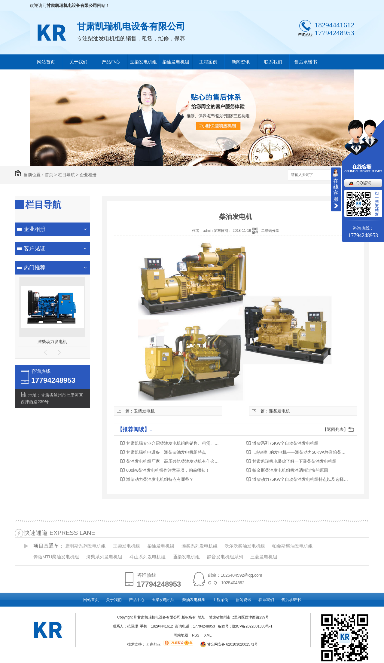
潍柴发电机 (279, 411)
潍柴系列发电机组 (199, 545)
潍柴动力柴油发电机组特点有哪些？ (160, 479)
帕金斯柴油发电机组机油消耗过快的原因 (290, 470)
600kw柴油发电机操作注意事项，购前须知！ (168, 470)
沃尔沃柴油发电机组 (244, 545)
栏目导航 (66, 174)
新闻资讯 (241, 61)
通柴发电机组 (186, 556)
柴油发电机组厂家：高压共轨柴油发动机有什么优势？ (174, 461)
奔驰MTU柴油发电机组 (56, 556)
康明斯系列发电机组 (85, 545)
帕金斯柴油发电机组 (292, 545)
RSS (196, 635)
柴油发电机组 (175, 61)
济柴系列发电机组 (104, 556)
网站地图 (181, 635)
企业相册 (88, 174)
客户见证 (34, 248)
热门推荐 (34, 268)
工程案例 (208, 61)
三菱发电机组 (263, 556)
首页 (49, 174)
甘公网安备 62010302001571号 (227, 644)
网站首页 (46, 61)
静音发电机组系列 (225, 556)
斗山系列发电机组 (148, 556)
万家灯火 (153, 644)
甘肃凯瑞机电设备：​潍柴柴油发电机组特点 (166, 452)
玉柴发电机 (144, 411)
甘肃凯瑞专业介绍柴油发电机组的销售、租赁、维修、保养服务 (174, 443)
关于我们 (78, 61)
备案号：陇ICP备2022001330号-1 (245, 626)
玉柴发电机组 (143, 61)
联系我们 (273, 61)
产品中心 (111, 61)
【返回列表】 (335, 429)
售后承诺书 (305, 61)
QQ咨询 (363, 182)
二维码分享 (270, 231)
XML (208, 635)
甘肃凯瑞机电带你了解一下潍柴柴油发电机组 (294, 461)
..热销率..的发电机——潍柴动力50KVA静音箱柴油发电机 (300, 452)
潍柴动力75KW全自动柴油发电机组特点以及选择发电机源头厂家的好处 (300, 479)
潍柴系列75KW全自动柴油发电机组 (285, 443)
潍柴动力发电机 (52, 341)
